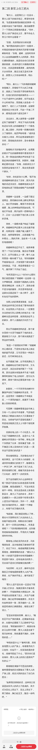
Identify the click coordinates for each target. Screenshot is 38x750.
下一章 (19, 742)
